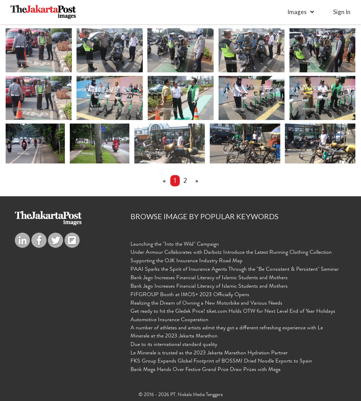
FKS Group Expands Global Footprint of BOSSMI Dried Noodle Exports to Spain (221, 361)
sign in (341, 12)
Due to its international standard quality (173, 345)
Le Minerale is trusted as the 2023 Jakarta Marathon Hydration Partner (209, 353)
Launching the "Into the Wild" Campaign (174, 244)
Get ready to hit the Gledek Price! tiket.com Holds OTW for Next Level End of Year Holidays (232, 312)
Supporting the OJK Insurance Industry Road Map (186, 261)
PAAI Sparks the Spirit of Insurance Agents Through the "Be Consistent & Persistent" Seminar (234, 270)
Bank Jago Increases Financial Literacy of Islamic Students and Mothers (209, 278)
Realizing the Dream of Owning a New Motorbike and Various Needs (206, 303)
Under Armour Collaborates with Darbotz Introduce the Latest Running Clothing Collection (231, 253)
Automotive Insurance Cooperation (169, 320)
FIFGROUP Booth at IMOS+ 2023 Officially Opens (189, 295)
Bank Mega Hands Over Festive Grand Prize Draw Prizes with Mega (205, 370)
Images (297, 12)
